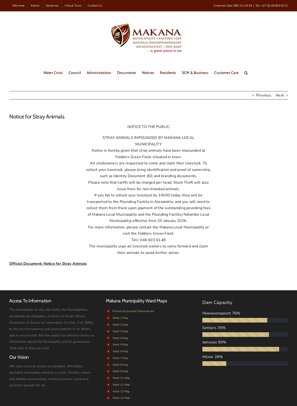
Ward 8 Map (120, 365)
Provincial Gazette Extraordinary (133, 311)
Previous (263, 95)
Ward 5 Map (120, 344)
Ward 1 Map (120, 318)
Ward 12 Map (121, 385)
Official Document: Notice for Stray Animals (48, 263)
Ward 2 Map (120, 324)
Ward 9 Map (120, 371)
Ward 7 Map (120, 358)
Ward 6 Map (120, 351)
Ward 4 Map (120, 338)
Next (280, 95)
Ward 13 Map (121, 391)
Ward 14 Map (121, 398)
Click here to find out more (29, 348)
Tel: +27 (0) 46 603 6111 (271, 5)
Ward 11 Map (121, 378)
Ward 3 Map (120, 331)
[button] (246, 72)
